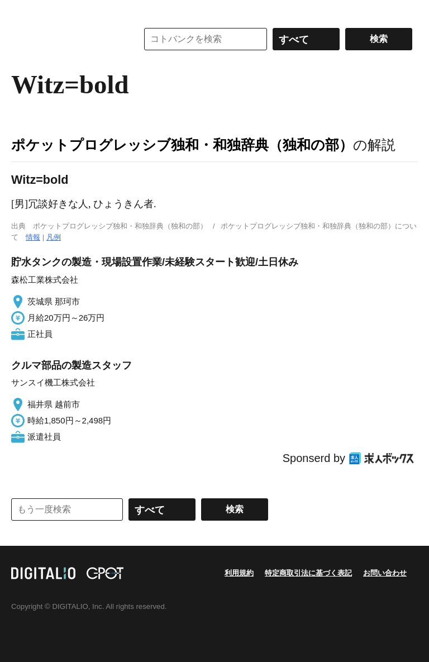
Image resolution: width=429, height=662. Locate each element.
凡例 (53, 237)
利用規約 (239, 573)
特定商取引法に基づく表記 (308, 573)
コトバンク (66, 39)
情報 (33, 237)
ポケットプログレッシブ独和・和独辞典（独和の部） (182, 145)
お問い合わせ (385, 573)
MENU (22, 11)
